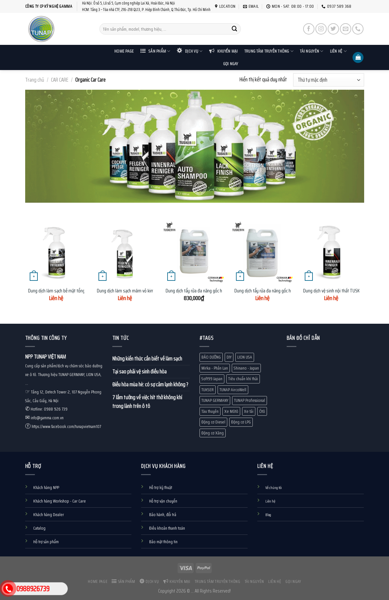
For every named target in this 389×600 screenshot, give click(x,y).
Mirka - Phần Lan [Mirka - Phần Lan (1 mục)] (214, 368)
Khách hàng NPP (46, 487)
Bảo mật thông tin (163, 541)
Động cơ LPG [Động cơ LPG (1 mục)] (241, 422)
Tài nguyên (311, 51)
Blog (268, 515)
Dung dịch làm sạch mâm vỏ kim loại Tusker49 (138, 291)
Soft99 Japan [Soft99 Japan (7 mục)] (211, 378)
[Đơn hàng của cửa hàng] (328, 79)
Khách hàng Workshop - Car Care (59, 501)
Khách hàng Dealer (48, 514)
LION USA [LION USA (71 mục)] (244, 357)
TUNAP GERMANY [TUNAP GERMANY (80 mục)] (214, 400)
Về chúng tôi (273, 488)
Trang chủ (34, 80)
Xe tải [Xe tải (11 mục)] (248, 411)
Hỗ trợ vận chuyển (163, 501)
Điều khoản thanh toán (167, 528)
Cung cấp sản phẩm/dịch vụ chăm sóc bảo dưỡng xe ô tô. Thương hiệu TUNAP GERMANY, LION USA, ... (63, 374)
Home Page (124, 51)
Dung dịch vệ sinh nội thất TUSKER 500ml (340, 291)
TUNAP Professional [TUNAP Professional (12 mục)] (249, 400)
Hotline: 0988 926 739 (49, 409)
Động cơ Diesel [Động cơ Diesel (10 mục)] (213, 422)
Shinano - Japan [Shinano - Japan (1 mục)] (246, 368)
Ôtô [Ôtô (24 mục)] (262, 411)
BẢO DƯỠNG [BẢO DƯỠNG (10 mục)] (211, 357)
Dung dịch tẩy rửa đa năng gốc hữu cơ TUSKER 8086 (280, 291)
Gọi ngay (230, 63)
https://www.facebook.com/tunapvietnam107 (66, 426)
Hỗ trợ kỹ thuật (160, 487)
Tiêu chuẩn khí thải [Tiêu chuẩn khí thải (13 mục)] (243, 378)
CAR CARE (59, 80)
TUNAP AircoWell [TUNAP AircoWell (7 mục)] (233, 389)
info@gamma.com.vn (47, 417)
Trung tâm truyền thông (268, 51)
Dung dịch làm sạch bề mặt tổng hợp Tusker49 (69, 291)
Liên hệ (338, 51)
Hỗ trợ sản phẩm (46, 541)
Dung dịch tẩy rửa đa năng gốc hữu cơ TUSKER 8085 (212, 291)
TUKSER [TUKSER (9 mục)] (207, 389)
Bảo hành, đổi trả (162, 514)
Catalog (39, 528)
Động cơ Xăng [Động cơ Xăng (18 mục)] (212, 433)
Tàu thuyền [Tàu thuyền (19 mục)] (210, 411)
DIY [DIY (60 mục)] (229, 357)
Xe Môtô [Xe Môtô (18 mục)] (231, 411)
